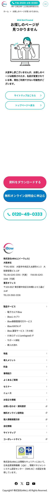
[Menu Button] (45, 4)
